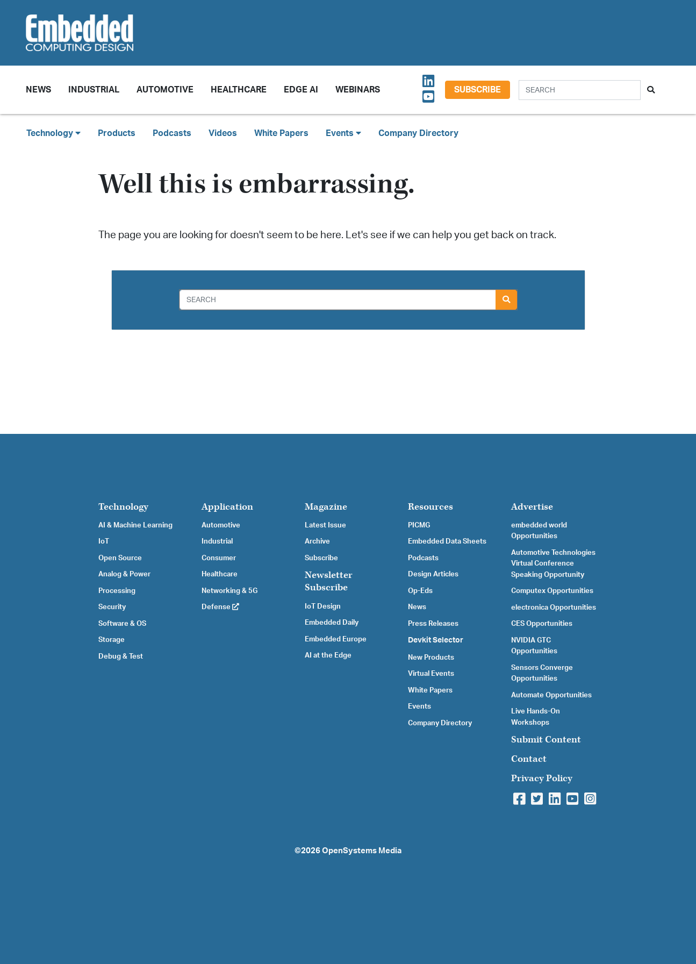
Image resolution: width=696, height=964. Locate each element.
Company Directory (418, 133)
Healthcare (239, 89)
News (417, 607)
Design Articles (433, 574)
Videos (223, 133)
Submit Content (546, 739)
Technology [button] (53, 133)
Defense (220, 607)
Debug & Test (120, 656)
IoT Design (323, 606)
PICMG (419, 525)
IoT (103, 541)
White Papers (281, 133)
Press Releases (433, 623)
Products (116, 133)
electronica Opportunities (553, 607)
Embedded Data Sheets (447, 541)
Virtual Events (431, 673)
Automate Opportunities (551, 695)
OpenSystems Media (361, 851)
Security (112, 607)
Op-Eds (420, 591)
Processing (116, 591)
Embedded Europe (336, 639)
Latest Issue (325, 525)
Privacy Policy (541, 778)
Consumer (219, 558)
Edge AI (301, 89)
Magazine (326, 507)
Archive (317, 541)
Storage (111, 640)
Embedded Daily (331, 622)
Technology (123, 507)
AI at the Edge (328, 655)
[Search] (580, 90)
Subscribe (477, 89)
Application (227, 507)
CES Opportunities (541, 623)
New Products (431, 657)
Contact (529, 759)
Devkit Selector (435, 640)
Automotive (165, 89)
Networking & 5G (229, 591)
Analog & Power (124, 574)
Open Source (120, 558)
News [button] (38, 89)
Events (419, 706)
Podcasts (172, 133)
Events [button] (343, 133)
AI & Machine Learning (135, 525)
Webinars (357, 89)
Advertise (532, 507)
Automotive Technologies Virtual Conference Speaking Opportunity (553, 563)
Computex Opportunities (552, 591)
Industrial (93, 89)
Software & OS (122, 623)
